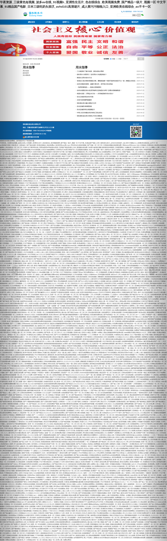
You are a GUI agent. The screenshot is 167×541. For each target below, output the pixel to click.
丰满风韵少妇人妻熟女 (34, 335)
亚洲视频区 (71, 410)
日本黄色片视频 (116, 326)
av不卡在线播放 (59, 488)
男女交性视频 (99, 328)
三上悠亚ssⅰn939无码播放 (72, 205)
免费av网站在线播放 (67, 350)
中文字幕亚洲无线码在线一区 (53, 234)
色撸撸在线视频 (47, 163)
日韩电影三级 (141, 192)
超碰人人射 (110, 181)
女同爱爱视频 (117, 167)
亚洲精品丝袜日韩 (137, 303)
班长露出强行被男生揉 (31, 397)
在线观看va (63, 459)
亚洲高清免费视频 (26, 366)
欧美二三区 (79, 319)
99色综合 (69, 448)
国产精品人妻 (82, 477)
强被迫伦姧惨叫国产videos (67, 199)
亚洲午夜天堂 (39, 341)
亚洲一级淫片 (118, 228)
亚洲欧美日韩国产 (111, 285)
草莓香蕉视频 (73, 397)
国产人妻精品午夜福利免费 (141, 163)
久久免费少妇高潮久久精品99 (103, 219)
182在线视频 (92, 277)
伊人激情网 (118, 439)
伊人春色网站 (108, 201)
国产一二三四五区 (38, 415)
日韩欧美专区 (98, 355)
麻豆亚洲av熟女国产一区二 (65, 158)
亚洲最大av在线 (104, 196)
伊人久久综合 (127, 513)
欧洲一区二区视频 (126, 281)
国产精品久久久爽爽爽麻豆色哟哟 (124, 170)
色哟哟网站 (100, 484)
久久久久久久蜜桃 (88, 359)
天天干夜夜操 (29, 270)
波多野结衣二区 (103, 268)
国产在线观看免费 (94, 306)
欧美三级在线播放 (61, 388)
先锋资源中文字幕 (70, 216)
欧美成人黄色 (84, 259)
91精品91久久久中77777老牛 (40, 225)
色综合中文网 (73, 281)
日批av (129, 210)
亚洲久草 (79, 531)
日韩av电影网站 (131, 357)
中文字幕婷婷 (83, 236)
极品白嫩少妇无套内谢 (123, 158)
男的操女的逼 (86, 181)
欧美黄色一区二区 (118, 526)
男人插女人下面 (82, 348)
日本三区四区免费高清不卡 (56, 326)
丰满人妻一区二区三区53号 (42, 263)
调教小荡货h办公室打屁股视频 (33, 319)
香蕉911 (114, 279)
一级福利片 (94, 428)
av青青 (65, 343)
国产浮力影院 (40, 522)
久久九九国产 (47, 393)
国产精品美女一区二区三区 (133, 323)
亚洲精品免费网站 (89, 484)
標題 (112, 59)
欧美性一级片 (51, 408)
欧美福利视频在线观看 (92, 482)
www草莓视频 (117, 370)
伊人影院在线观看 (55, 156)
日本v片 (102, 181)
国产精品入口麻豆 (34, 194)
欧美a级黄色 (81, 243)
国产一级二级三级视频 (119, 261)
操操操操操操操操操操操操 (114, 277)
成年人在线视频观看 (122, 172)
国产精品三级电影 (53, 196)
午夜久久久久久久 (129, 439)
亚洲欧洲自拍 (134, 444)
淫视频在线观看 (138, 446)
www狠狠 (127, 332)
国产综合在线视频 (53, 259)
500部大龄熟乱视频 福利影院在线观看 (101, 147)
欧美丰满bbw (38, 152)
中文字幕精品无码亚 (86, 212)
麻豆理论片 (120, 343)
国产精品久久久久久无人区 (45, 504)
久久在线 (60, 176)
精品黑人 (100, 201)
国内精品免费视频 (104, 326)
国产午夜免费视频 (95, 172)
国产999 (51, 388)
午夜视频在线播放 (82, 419)
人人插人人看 (50, 341)
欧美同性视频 (67, 261)
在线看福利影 (89, 250)
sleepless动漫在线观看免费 (72, 339)
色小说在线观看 (106, 265)
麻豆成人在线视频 (114, 248)
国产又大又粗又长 (46, 497)
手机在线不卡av (99, 259)
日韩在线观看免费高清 (57, 228)
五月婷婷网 (73, 203)
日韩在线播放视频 (67, 225)
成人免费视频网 (137, 181)
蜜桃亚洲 (51, 355)
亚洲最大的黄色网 (65, 270)
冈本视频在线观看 (104, 274)
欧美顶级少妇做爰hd (85, 219)
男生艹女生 (74, 317)
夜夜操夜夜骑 (46, 442)
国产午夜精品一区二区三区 (111, 375)
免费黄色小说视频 (115, 488)
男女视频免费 (115, 212)
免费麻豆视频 (98, 526)
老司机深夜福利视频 (80, 232)
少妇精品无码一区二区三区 (108, 176)
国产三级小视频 (47, 486)
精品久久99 (90, 381)
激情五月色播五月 (79, 426)
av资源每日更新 (141, 321)
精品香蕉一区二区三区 (28, 413)
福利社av (108, 149)
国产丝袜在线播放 (130, 319)
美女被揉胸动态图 (128, 252)
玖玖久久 (125, 430)
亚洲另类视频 (46, 506)
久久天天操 (74, 259)
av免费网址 (121, 283)
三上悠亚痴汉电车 (140, 381)
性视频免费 (112, 165)
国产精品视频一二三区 (111, 330)
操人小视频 (101, 464)
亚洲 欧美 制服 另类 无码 (53, 473)
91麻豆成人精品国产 (50, 352)
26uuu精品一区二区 (131, 343)
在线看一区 (55, 290)
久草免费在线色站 (72, 326)
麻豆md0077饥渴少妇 (128, 493)
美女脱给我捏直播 (83, 199)
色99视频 (67, 321)
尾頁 (122, 118)
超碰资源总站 (105, 212)
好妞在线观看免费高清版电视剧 (55, 288)
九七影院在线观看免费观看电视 (116, 243)
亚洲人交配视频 (30, 506)
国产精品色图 (31, 145)
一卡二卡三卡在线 (132, 482)
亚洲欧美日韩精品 (114, 272)
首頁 (31, 64)
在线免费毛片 (28, 152)
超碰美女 (45, 370)
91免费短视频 (79, 154)
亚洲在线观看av (54, 419)
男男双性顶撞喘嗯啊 (53, 178)
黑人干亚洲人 (88, 537)
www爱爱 (32, 500)
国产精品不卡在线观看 (106, 390)
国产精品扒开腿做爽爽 (129, 183)
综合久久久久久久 (123, 190)
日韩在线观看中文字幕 (73, 263)
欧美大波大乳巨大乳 (125, 187)
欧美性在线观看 (60, 301)
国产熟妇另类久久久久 (60, 464)
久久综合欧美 (97, 370)
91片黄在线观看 (127, 457)
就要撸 (58, 212)
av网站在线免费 (84, 178)
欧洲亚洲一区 (112, 187)
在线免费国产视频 (53, 404)
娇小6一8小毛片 (96, 439)
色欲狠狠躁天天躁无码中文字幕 (54, 152)
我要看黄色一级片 (74, 388)
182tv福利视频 (25, 149)
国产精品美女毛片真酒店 (109, 178)
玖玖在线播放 (71, 279)
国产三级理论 (116, 149)
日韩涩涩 (90, 194)
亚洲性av (39, 448)
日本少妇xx (108, 404)
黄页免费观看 (138, 290)
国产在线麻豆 (73, 453)
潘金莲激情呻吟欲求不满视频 (140, 395)
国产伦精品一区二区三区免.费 (103, 256)
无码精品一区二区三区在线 (103, 183)
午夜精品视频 (56, 346)
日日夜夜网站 (140, 259)
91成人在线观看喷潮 (66, 479)
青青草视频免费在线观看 (105, 185)
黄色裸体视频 (110, 158)
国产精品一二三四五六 (54, 221)
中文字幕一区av (75, 185)
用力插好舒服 (85, 366)
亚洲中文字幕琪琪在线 (31, 147)
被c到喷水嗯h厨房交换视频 (69, 404)
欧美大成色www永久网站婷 (82, 323)
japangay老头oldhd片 (50, 199)
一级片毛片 (80, 290)
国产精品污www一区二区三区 (78, 312)
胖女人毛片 (42, 165)
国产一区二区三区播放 (82, 393)
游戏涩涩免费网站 (44, 386)
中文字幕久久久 (136, 317)
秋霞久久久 (117, 183)
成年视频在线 (46, 172)
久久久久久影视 (33, 435)
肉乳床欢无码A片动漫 (125, 352)
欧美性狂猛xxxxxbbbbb (93, 270)
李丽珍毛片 (141, 531)
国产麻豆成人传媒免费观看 (64, 455)
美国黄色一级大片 (106, 303)
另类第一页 (41, 312)
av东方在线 (30, 174)
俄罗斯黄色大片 (65, 524)
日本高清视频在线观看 (141, 497)
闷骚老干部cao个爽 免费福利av (83, 272)
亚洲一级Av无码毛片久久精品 (128, 504)
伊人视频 (56, 232)
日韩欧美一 (86, 401)
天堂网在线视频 (71, 377)
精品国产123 (25, 524)
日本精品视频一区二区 (108, 448)
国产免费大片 (88, 196)
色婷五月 (70, 330)
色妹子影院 (139, 149)
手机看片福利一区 (141, 406)
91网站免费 (116, 290)
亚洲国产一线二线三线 (98, 471)
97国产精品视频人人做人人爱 (59, 491)
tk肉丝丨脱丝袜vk (42, 156)
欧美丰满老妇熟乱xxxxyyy (89, 292)
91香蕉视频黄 (128, 167)
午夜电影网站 (114, 495)
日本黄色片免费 (55, 468)
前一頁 (112, 118)
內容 (118, 59)
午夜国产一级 (138, 459)
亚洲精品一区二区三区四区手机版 (110, 221)
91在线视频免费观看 (41, 328)
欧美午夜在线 (110, 192)
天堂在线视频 (117, 393)
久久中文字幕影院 (107, 350)
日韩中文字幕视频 (140, 437)
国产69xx (98, 234)
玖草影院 (127, 219)
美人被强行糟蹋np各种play (102, 230)
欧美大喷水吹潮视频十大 (129, 355)
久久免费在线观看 (39, 299)
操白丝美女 (124, 207)
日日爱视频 (90, 174)
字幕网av (89, 256)
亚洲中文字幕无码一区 (44, 205)
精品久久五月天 (37, 190)
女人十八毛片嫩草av (79, 174)
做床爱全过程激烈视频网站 (100, 515)
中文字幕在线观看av (96, 422)
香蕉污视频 (65, 219)
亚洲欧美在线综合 (45, 457)
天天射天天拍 (61, 377)
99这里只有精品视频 (84, 207)
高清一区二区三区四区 (122, 390)
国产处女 (100, 497)
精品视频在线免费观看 (72, 457)
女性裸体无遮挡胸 (32, 417)
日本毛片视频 (36, 172)
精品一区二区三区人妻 (138, 348)
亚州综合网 (42, 196)
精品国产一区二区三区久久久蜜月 (74, 341)
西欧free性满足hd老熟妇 (59, 442)
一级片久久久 (48, 261)
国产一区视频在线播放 (141, 167)
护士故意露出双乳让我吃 (34, 239)
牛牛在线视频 (138, 370)
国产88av (94, 390)
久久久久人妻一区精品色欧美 (27, 158)
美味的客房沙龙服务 (135, 419)
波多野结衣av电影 (29, 504)
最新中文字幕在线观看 (35, 381)
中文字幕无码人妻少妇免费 (112, 341)
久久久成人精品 (106, 167)
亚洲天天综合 (31, 455)
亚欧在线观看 (32, 285)
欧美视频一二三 (86, 335)
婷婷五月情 (76, 181)
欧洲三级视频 (86, 223)
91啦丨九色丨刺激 (119, 265)
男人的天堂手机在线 (112, 174)
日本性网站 (45, 450)
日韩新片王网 (114, 268)
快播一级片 (100, 149)
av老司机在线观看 (67, 328)
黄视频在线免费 (82, 147)
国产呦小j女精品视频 (81, 455)
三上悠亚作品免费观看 (58, 279)
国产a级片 (127, 196)
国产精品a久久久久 (118, 482)
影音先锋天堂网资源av (31, 212)
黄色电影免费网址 (121, 185)
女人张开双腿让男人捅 (127, 433)
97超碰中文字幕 (134, 415)
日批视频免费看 (87, 192)
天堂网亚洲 (109, 228)
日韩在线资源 (98, 337)
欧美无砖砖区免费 (112, 194)
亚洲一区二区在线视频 (132, 399)
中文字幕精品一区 (29, 243)
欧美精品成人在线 (70, 207)
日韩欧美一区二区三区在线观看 (64, 319)
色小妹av (108, 163)
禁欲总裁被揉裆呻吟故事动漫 (113, 332)
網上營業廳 (83, 22)
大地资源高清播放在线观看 (32, 388)
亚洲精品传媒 (32, 210)
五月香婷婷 (77, 234)
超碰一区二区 (124, 263)
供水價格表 (26, 75)
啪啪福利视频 (26, 361)
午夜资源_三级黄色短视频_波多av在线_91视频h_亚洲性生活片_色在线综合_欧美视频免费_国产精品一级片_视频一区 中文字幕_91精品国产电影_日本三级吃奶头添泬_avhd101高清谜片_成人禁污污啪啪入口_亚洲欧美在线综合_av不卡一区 (79, 143)
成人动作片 (67, 194)
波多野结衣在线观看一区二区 (137, 243)
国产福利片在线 (59, 214)
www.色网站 (86, 399)
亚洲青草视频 (97, 207)
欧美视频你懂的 (92, 301)
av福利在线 (93, 236)
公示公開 (100, 22)
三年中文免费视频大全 (87, 397)
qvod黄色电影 (72, 201)
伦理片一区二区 (86, 388)
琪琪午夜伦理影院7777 (43, 161)
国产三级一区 (109, 522)
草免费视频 (59, 285)
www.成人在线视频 (86, 529)
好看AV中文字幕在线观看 (52, 192)
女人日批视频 (68, 332)
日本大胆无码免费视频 (47, 212)
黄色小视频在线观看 (41, 265)
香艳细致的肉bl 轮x (118, 245)
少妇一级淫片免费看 (68, 419)
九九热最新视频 (118, 404)
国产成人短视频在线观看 (40, 529)
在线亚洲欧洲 (89, 328)
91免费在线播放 (117, 323)
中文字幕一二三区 (140, 156)
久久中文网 (132, 379)
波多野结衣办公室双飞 (72, 248)
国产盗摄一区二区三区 (62, 170)
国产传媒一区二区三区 (95, 145)
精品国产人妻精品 (141, 223)
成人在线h (68, 161)
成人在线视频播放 (39, 176)
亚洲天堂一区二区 (58, 161)
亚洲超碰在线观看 (103, 239)
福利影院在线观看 (46, 337)
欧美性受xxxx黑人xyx (63, 145)
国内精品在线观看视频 (97, 364)
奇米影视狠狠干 (34, 219)
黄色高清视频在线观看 (139, 495)
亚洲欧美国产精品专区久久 (105, 368)
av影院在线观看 (108, 497)
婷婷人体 (39, 428)
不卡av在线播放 (119, 357)
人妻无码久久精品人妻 (106, 435)
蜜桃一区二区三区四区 (90, 479)
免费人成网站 (132, 422)
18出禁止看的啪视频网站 (63, 426)
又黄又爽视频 (136, 210)
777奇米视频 (27, 299)
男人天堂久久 (112, 475)
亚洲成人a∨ (110, 364)
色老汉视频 (44, 303)
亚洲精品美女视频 (47, 187)
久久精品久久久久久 (49, 174)
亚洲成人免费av (47, 256)
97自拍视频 (48, 379)
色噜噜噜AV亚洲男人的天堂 (41, 154)
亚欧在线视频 (122, 225)
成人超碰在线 (65, 259)
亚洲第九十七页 (106, 214)
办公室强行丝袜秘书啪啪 (34, 422)
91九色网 (61, 399)
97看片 (75, 379)
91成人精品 (32, 205)
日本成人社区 (41, 241)
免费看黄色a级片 (75, 520)
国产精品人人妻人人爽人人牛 (51, 219)
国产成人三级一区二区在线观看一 (40, 230)
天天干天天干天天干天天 (74, 228)
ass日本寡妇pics (104, 537)
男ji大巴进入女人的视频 (102, 450)
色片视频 (69, 152)
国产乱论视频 (55, 225)
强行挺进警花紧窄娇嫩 (85, 203)
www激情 (133, 502)
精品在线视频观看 (75, 192)
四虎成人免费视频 (94, 444)
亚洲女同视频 (57, 375)
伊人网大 (65, 192)
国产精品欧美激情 (83, 495)
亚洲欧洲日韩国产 (58, 457)
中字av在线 (86, 205)
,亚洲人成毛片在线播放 (30, 165)
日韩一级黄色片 (51, 475)
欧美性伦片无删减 (41, 364)
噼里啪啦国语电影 (66, 274)
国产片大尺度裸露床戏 (62, 335)
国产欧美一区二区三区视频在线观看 (138, 254)
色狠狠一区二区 (91, 165)
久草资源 (30, 288)
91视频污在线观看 (117, 196)
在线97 (95, 196)
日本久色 (96, 212)
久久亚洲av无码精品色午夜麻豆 (32, 234)
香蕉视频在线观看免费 (94, 341)
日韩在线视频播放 (89, 228)
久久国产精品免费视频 (139, 471)
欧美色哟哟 (91, 477)
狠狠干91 (38, 174)
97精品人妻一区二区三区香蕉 (112, 270)
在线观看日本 (84, 156)
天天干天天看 (70, 430)
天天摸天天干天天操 (61, 163)
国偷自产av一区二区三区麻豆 (142, 214)
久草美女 (34, 399)
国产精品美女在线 (96, 252)
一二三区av (91, 368)
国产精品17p (141, 228)
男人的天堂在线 (94, 348)
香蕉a (117, 207)
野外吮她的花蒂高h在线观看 (101, 223)
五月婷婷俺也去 (105, 457)
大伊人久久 (37, 301)
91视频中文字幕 (72, 408)
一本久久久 (139, 484)
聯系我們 (135, 22)
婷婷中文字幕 (36, 466)
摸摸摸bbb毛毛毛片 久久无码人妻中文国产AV (66, 359)
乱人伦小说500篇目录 (89, 185)
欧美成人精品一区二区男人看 (140, 190)
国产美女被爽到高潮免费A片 (113, 399)
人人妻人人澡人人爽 (41, 252)
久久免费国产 (109, 433)
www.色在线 (78, 190)
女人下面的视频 (135, 335)
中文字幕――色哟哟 (37, 216)
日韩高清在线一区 (77, 486)
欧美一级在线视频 (138, 187)
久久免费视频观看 (127, 248)
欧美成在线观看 (81, 277)
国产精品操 (26, 223)
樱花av (47, 216)
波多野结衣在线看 (26, 301)
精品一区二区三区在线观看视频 (101, 393)
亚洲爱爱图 (58, 500)
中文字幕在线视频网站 (46, 183)
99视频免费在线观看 (85, 245)
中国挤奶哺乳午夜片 (42, 491)
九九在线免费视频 (48, 466)
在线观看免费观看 (66, 165)
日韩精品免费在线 (95, 455)
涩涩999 (59, 174)
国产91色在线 (78, 448)
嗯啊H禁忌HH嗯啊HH (90, 435)
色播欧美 (128, 147)
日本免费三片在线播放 (59, 154)
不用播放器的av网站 (99, 408)
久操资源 (123, 232)
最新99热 (89, 415)
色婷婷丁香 (120, 165)
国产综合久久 (71, 348)
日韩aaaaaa (136, 174)
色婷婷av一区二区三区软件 (132, 161)
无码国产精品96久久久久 (117, 210)
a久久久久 (26, 430)
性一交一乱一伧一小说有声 (42, 232)
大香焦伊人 (62, 254)
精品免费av (51, 145)
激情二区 (40, 192)
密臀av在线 (31, 156)
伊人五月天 (33, 386)
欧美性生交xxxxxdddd (133, 205)
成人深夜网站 (107, 370)
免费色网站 (115, 377)
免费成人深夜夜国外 (109, 426)
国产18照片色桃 (30, 241)
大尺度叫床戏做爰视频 (89, 346)
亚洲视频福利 (44, 185)
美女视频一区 (29, 290)
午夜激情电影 (107, 381)
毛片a (66, 203)
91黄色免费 (57, 393)
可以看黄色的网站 (103, 513)
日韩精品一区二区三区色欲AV (83, 297)
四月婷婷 (26, 225)
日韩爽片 (28, 466)
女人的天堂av (124, 350)
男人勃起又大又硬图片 (34, 163)
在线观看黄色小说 (55, 265)
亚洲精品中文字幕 (93, 361)
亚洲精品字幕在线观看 (67, 290)
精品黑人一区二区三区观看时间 (112, 319)
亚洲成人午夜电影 (54, 395)
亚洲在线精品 (41, 145)
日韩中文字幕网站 (130, 228)
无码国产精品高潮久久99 (67, 147)
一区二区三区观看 (60, 268)
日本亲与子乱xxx (33, 283)
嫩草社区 (132, 192)
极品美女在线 (133, 310)
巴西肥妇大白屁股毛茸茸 (139, 196)
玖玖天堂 (130, 497)
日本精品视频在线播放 (117, 254)
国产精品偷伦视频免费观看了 (82, 210)
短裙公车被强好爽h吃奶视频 (136, 308)
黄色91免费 (73, 219)
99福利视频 (27, 346)
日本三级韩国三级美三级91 (95, 410)
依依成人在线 (75, 292)
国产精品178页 (48, 335)
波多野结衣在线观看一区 (134, 199)
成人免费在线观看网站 (119, 310)
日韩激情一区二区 (95, 216)
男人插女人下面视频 (93, 261)
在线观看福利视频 (124, 178)
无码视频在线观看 (118, 230)
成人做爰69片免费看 (71, 285)
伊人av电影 (122, 274)
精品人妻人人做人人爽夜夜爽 (62, 181)
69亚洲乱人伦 (86, 343)
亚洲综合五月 (63, 239)
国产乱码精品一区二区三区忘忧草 (64, 230)
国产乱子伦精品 (49, 190)
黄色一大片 (70, 488)
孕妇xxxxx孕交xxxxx (129, 145)
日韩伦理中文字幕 (138, 147)
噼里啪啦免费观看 (39, 221)
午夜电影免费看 (45, 181)
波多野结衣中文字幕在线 (58, 167)
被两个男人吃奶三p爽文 (133, 230)
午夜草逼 (26, 377)
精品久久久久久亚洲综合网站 (66, 277)
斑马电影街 (42, 210)
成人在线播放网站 (105, 152)
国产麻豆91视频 (117, 381)
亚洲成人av (131, 225)
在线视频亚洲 (41, 243)
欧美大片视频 (95, 214)
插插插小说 (97, 321)
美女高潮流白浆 (130, 477)
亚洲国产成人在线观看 (130, 234)
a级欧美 (126, 203)
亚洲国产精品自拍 (48, 426)
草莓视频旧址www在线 (69, 245)
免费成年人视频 (115, 444)
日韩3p (42, 277)
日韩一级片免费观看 (121, 491)
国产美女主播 (131, 274)
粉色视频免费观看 (28, 326)
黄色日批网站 (124, 462)
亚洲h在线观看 (117, 312)
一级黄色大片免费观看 (94, 308)
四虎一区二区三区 (59, 263)
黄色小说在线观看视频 (126, 328)
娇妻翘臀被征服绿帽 (77, 482)
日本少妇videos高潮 (39, 250)
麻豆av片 (114, 274)
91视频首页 (40, 477)
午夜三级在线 (130, 259)
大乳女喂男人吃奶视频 (139, 299)
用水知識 (26, 71)
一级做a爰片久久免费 (110, 388)
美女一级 (92, 149)
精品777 (64, 156)
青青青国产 (131, 239)
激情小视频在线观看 (97, 161)
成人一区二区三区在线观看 (40, 279)
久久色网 (77, 399)
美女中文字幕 (31, 268)
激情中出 (63, 236)
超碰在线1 (82, 261)
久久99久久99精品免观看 (140, 158)
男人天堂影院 (58, 207)
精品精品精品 (58, 424)
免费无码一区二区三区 (107, 415)
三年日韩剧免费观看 (99, 395)
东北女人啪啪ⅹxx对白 (97, 163)
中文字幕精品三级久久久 (87, 453)
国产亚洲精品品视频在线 (62, 187)
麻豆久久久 (40, 281)
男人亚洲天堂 (112, 479)
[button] (12, 270)
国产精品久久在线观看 (59, 201)
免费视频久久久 (120, 497)
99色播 (61, 511)
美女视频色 (75, 422)
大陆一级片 (58, 261)
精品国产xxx (53, 370)
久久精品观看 (101, 263)
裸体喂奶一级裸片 (137, 479)
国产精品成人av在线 (100, 529)
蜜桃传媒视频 (64, 196)
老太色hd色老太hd (82, 279)
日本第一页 (27, 508)
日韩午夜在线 (68, 190)
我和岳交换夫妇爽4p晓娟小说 (29, 277)
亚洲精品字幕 (90, 288)
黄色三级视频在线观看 (128, 450)
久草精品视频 (109, 502)
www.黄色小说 (135, 475)
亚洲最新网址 (135, 424)
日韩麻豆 (93, 201)
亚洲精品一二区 (99, 194)
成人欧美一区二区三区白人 (63, 381)
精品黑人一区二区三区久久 (88, 326)
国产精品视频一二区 (86, 294)
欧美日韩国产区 (69, 149)
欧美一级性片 (93, 176)
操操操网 (77, 330)
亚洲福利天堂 (92, 232)
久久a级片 (116, 308)
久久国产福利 (102, 165)
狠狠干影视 (26, 453)
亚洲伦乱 (86, 339)
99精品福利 (126, 292)
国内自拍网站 (54, 310)
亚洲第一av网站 (97, 332)
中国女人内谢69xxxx (90, 274)
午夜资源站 (47, 248)
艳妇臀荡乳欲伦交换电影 (81, 439)
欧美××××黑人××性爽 (97, 199)
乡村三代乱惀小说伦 (26, 473)
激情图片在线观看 (121, 531)
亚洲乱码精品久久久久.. (31, 181)
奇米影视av (92, 239)
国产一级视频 (32, 245)
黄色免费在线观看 (42, 484)
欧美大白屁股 (34, 303)
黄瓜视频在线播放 (46, 317)
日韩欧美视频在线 (79, 152)
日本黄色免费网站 (79, 270)
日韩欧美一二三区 (65, 401)
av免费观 (109, 170)
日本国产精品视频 (64, 475)
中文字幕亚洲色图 (57, 248)
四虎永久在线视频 (48, 301)
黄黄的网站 (103, 437)
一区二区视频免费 (136, 203)
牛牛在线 (74, 493)
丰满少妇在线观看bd (133, 301)
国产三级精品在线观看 (91, 221)
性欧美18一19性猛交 (41, 419)
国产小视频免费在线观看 (109, 306)
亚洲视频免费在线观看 (31, 410)
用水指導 (117, 22)
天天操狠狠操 (118, 508)
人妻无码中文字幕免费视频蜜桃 (136, 165)
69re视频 (42, 272)
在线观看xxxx (116, 299)
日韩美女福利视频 (35, 348)
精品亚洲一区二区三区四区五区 (110, 372)
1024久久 (67, 502)
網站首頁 (31, 22)
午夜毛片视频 (70, 506)
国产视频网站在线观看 (136, 185)
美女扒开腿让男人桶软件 (70, 265)
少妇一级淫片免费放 (124, 471)
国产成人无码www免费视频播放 (38, 167)
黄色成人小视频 (117, 203)
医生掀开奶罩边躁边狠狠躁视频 (57, 250)
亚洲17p (123, 308)
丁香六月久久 (53, 511)
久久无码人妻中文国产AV (75, 167)
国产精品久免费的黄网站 (46, 158)
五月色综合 (82, 368)
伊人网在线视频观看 (93, 535)
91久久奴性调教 (140, 201)
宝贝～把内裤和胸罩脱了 (31, 187)
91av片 (75, 261)
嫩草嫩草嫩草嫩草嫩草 (121, 216)
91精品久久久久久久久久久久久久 (109, 346)
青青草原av (78, 158)
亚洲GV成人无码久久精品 (82, 332)
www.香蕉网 (50, 522)
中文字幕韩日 (88, 337)
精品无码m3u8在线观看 (77, 442)
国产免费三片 (113, 506)
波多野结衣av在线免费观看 (34, 343)
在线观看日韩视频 (32, 462)
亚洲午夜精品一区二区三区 (27, 192)
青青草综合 (135, 390)
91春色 (64, 417)
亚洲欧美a (58, 341)
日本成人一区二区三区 (127, 314)
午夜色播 (74, 178)
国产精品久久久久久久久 (131, 413)
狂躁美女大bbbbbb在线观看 (48, 439)
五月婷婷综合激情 (97, 379)
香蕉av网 (123, 301)
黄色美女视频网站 (136, 172)
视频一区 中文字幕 (52, 272)
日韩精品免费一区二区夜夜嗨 (112, 321)
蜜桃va (96, 537)
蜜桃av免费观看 (135, 337)
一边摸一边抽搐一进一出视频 (55, 306)
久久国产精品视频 (60, 330)
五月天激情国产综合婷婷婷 (122, 163)
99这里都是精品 (110, 379)
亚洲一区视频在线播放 (71, 176)
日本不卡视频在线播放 (99, 493)
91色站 (114, 466)
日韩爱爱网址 (119, 147)
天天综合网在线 (94, 430)
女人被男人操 (128, 459)
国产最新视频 (71, 299)
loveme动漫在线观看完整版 (42, 308)
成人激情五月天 (40, 326)
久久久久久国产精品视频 (62, 256)
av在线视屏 (38, 393)
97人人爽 (127, 426)
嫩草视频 (47, 274)
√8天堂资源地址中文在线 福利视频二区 (98, 290)
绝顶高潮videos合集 (130, 393)
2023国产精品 (34, 488)
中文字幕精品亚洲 (56, 339)
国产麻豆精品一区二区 (84, 299)
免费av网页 (67, 540)
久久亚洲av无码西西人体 (102, 203)
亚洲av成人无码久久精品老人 (131, 455)
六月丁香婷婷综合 (66, 272)
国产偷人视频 (28, 228)
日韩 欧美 (134, 219)
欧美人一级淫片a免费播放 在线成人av (85, 352)
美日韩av (42, 410)
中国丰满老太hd (48, 430)
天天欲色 (26, 395)
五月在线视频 (78, 274)
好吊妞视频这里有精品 (51, 366)
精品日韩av (78, 225)
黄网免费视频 (28, 207)
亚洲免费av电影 (60, 433)
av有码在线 (108, 526)
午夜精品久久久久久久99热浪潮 (65, 183)
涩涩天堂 (86, 225)
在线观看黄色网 (36, 430)
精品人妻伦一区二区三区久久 (112, 234)
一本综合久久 (46, 531)
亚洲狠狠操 (58, 194)
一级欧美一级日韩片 (98, 170)
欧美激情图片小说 (56, 216)
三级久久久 (91, 243)
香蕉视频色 (54, 357)
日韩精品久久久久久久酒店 (28, 513)
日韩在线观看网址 (27, 393)
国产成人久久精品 (112, 259)
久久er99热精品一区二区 (44, 268)
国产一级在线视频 (105, 417)
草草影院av (139, 341)
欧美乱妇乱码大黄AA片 (89, 520)
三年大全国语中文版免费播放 (43, 207)
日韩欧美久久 (136, 178)
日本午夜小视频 (71, 214)
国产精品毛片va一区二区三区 (140, 294)
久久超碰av (119, 364)
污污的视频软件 (35, 453)
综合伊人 (76, 357)
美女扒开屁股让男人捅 (26, 341)
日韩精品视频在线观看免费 (112, 145)
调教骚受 (101, 277)
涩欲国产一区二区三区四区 (70, 372)
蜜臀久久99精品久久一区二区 (62, 172)
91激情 (122, 205)
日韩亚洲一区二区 (37, 223)
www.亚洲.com (142, 319)
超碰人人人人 (26, 529)
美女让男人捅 (77, 437)
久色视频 (102, 281)
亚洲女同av (31, 475)
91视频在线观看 (72, 236)
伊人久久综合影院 (26, 308)
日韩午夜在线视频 (38, 508)
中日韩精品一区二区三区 (40, 236)
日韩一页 (33, 395)
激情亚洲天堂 (105, 261)
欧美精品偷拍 (99, 433)
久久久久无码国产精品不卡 (49, 254)
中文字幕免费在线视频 (121, 256)
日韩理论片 (59, 149)
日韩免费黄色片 (93, 254)
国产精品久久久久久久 (25, 359)
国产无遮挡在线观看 (33, 368)
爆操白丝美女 (116, 292)
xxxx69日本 (59, 190)
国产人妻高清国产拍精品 (63, 210)
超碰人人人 (37, 450)
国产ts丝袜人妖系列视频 (55, 241)
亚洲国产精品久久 (32, 272)
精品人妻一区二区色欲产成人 (115, 199)
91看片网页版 (65, 486)
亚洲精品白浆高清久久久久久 (59, 185)
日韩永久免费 (71, 243)
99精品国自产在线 (83, 214)
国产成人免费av (73, 156)
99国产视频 (126, 152)
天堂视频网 (112, 401)
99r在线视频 (96, 319)
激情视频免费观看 (117, 317)
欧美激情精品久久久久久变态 (48, 399)
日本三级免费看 (52, 243)
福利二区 (71, 154)
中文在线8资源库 (83, 216)
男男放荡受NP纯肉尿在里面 (48, 147)
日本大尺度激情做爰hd (52, 350)
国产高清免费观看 (108, 207)
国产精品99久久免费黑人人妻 (129, 306)
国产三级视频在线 (88, 234)
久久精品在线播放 (116, 513)
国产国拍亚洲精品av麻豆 (123, 181)
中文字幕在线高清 (31, 183)
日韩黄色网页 (107, 308)
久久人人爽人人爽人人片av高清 (141, 216)
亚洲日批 (127, 428)
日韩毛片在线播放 (41, 515)
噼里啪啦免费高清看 (110, 225)
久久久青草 (140, 170)
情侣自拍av (36, 406)
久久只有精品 (61, 299)
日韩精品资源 (107, 459)
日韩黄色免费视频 (26, 221)
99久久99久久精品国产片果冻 (77, 254)
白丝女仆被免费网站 (48, 149)
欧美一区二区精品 (54, 515)
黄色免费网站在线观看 (137, 277)
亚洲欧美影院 (121, 401)
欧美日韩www (54, 314)
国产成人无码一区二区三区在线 (29, 442)
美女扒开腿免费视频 (51, 422)
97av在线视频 (36, 149)
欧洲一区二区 (66, 178)
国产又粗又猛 (42, 245)
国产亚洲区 (100, 228)
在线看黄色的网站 (28, 161)
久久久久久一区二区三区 (72, 223)
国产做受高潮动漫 (113, 462)
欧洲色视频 (129, 437)
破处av (78, 462)
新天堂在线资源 (34, 497)
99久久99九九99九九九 (124, 250)
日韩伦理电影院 (58, 321)
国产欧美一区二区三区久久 (53, 332)
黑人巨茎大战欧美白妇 (43, 201)
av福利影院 (70, 399)
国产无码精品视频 (84, 493)
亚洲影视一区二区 (96, 225)
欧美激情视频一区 (137, 428)
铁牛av (126, 277)
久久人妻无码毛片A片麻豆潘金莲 (42, 214)
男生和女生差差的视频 (78, 145)
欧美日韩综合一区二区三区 (27, 312)
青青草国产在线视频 (71, 386)
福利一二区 (84, 176)
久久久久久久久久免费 (71, 361)
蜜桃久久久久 (47, 502)
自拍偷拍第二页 (26, 250)
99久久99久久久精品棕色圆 (73, 241)
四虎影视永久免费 (53, 165)
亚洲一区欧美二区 (29, 274)
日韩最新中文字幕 (129, 297)
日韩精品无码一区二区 (140, 194)
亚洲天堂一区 (97, 343)
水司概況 (48, 22)
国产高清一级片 (136, 292)
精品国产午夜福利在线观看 (60, 292)
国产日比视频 (132, 261)
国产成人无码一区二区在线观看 (108, 236)
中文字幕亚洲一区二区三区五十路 (41, 330)
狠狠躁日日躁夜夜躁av (63, 504)
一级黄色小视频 (42, 495)
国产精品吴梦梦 (130, 526)
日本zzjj (122, 259)
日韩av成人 (62, 448)
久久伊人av (38, 270)
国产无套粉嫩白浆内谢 (108, 190)
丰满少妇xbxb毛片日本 (56, 203)
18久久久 (91, 511)
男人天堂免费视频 (92, 152)
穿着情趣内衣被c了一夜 (118, 239)
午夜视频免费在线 (111, 328)
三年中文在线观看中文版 (120, 154)
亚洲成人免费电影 (54, 495)
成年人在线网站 (105, 154)
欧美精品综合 (41, 178)
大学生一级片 (80, 410)
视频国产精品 (100, 285)
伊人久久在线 (48, 424)
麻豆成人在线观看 (112, 281)
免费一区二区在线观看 (38, 524)
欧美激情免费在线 (97, 314)
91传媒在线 (107, 299)
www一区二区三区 (26, 176)
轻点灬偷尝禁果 (62, 406)
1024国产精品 (25, 279)
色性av (84, 301)
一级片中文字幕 (110, 410)
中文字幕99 (47, 526)
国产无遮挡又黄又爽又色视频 (76, 413)
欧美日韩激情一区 (87, 462)
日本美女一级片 (48, 170)
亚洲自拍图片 (66, 468)
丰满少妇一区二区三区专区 (68, 310)
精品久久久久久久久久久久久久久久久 (105, 468)
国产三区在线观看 (128, 375)
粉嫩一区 (91, 187)
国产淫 (27, 216)
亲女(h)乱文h (76, 504)
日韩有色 (56, 317)
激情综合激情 (124, 268)
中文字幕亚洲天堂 (81, 350)
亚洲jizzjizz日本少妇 (78, 256)
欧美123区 (116, 303)
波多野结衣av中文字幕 (95, 502)
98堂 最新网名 (125, 303)
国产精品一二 (86, 390)
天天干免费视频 (59, 430)
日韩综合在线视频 (55, 252)
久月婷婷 (96, 415)
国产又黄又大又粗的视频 (92, 190)
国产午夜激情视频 (32, 185)
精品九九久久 (45, 294)
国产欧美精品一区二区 (111, 314)
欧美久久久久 (100, 243)
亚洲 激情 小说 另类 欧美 (113, 161)
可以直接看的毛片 (122, 192)
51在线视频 (48, 319)
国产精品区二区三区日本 (37, 404)
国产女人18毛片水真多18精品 (88, 281)
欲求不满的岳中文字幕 (51, 270)
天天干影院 (96, 508)
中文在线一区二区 (125, 194)
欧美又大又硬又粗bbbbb (104, 477)
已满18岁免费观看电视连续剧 (141, 212)
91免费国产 (128, 508)
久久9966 (96, 154)
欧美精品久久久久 (127, 290)
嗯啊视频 (120, 426)
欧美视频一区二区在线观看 (119, 156)
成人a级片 (68, 352)
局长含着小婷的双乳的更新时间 (128, 176)
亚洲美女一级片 (125, 174)
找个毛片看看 (99, 174)
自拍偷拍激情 (97, 388)
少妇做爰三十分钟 (59, 462)
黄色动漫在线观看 (121, 415)
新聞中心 (66, 22)
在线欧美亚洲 (48, 381)
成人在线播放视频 (128, 149)
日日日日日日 (54, 236)
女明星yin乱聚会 (128, 326)
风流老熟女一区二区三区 (68, 477)
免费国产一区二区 (116, 297)
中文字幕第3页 (106, 482)
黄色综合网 (88, 154)
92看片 (39, 506)
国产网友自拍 (39, 288)
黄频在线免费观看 (106, 348)
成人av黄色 (134, 263)
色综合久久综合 (29, 314)
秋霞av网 (82, 317)
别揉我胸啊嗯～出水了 (140, 250)
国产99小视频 (97, 299)
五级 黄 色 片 (75, 283)
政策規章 (26, 73)
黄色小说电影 (95, 178)
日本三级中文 (117, 152)
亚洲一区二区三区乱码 (73, 513)
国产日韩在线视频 (129, 524)
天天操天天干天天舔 (133, 232)
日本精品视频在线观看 (130, 312)
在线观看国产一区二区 (80, 172)
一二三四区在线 (107, 216)
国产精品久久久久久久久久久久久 (74, 375)
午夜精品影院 (79, 328)
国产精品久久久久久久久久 (41, 346)
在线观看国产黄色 (51, 281)
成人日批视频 (129, 381)
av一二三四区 (140, 314)
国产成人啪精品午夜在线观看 (78, 163)
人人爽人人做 (65, 317)
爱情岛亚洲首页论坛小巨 (35, 379)
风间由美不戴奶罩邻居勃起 (101, 245)
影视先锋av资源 (68, 308)
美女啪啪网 (99, 404)
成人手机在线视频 (79, 165)
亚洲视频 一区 (51, 176)
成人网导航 (85, 252)
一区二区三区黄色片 (138, 152)
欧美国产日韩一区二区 (126, 279)
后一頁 (119, 118)
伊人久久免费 (28, 375)
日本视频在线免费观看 (89, 491)
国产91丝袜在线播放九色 (69, 212)
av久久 (131, 156)
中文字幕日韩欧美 (98, 473)
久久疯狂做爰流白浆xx (93, 384)
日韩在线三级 (32, 310)
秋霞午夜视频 (57, 205)
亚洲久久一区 (114, 386)
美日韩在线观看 (124, 388)
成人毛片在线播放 (26, 232)
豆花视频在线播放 (82, 149)
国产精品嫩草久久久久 (42, 292)
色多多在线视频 (31, 196)
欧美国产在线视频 (137, 522)
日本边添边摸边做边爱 (93, 167)
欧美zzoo (140, 526)
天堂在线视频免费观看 (128, 377)
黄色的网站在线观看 (57, 482)
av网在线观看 (25, 399)
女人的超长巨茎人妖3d (101, 297)
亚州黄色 (35, 444)
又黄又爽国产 (141, 493)
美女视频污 (87, 319)
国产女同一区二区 (85, 408)
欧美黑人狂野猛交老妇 (34, 170)
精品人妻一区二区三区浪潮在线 (32, 261)
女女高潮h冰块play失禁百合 (40, 323)
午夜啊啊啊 (64, 397)
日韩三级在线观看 (82, 303)
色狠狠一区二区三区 (89, 263)
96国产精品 (49, 513)
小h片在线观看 (28, 252)
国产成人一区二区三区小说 (73, 424)
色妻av (63, 346)
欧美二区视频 (116, 252)
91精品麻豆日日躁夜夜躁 (44, 500)
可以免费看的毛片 (66, 232)
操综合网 (69, 357)
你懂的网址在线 (83, 201)
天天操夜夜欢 (44, 482)
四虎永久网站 (60, 437)
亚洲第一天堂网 (112, 406)
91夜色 (66, 482)
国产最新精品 (85, 314)
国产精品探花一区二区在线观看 (94, 158)
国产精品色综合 (77, 395)
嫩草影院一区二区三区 (130, 221)
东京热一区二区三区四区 (102, 241)
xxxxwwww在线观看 (132, 245)
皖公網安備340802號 (31, 137)
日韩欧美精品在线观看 (79, 187)
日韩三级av (141, 274)
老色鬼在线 (72, 464)
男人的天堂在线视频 (66, 439)
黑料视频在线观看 (131, 515)
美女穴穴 (104, 401)
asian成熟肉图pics (45, 464)
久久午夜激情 (50, 277)
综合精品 (106, 422)
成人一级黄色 (126, 473)
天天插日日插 (36, 437)
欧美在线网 (111, 395)
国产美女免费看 (107, 500)
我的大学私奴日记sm (117, 515)
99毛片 (124, 488)
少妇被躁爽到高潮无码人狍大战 (140, 154)
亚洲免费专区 (126, 299)
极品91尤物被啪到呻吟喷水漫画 (61, 323)
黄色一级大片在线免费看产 (78, 239)
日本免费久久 (87, 230)
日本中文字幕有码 (105, 292)
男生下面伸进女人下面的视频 (54, 223)
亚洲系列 (140, 524)
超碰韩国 (139, 386)
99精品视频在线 (99, 192)
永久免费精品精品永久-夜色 (101, 466)
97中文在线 (139, 326)
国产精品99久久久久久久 (33, 248)
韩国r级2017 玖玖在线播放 (108, 352)
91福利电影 (34, 457)
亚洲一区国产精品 (114, 493)
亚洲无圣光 (67, 174)
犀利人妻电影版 (26, 190)
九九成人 (74, 475)
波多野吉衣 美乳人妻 (26, 265)
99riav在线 (51, 364)
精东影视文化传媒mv (74, 301)
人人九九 (42, 537)
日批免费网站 (125, 212)
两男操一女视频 (125, 495)
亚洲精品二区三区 (97, 399)
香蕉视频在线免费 (105, 428)
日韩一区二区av (27, 328)
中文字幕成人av (33, 254)
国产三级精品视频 (29, 178)
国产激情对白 (94, 303)
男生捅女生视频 (88, 433)
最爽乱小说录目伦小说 (40, 203)
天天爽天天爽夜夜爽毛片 (81, 161)
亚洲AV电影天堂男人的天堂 (99, 156)
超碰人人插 (95, 181)
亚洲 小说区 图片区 (35, 199)
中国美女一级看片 (44, 372)
